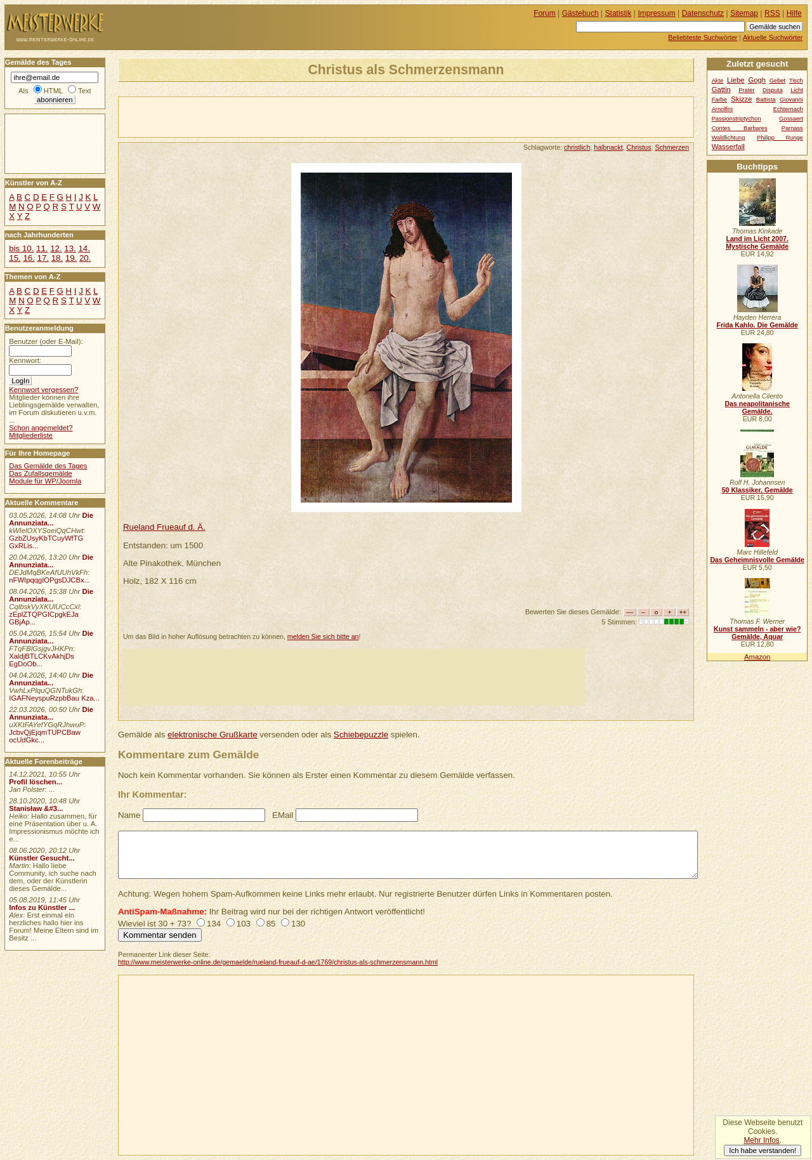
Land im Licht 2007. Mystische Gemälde (757, 242)
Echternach (788, 109)
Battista (766, 99)
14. (83, 248)
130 (298, 923)
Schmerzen (672, 147)
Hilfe (794, 13)
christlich (577, 147)
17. (43, 258)
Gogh (757, 80)
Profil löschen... (35, 782)
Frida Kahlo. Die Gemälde (757, 325)
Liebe (736, 80)
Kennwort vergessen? (43, 389)
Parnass (792, 128)
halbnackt (608, 147)
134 (214, 923)
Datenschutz (703, 13)
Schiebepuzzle (361, 734)
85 (271, 923)
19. (71, 258)
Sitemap (744, 13)
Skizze (741, 99)
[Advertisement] (267, 116)
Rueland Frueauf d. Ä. (164, 527)
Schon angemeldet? (40, 428)
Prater (746, 90)
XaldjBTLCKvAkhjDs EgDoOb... (41, 660)
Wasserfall (728, 146)
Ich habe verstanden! (762, 1150)
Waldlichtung (728, 138)
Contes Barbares (740, 128)
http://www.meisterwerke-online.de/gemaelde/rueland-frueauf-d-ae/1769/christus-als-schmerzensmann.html (278, 962)
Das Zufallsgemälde (40, 473)
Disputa (772, 90)
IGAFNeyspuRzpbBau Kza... (54, 698)
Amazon (757, 657)
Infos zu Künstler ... (42, 907)
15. (14, 258)
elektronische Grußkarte (212, 734)
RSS (772, 13)
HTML (53, 91)
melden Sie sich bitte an (323, 636)
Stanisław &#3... (36, 808)
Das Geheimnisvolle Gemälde (757, 560)
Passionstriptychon (736, 118)
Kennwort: (25, 360)
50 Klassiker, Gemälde (757, 490)
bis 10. (21, 248)
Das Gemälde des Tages (48, 466)
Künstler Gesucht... (41, 858)
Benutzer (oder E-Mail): (45, 341)
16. (28, 258)
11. (42, 248)
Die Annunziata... (51, 519)
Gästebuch (580, 13)
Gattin (721, 89)
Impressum (657, 13)
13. (69, 248)
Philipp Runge (780, 138)
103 (244, 923)
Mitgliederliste (31, 435)
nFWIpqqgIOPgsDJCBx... (49, 580)
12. (56, 248)
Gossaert (791, 118)
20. (85, 258)
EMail (282, 815)
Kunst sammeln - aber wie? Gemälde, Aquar (757, 632)
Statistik (618, 13)
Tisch (796, 80)
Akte (718, 80)
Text (84, 91)
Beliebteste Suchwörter (702, 37)
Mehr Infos (761, 1140)
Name (129, 815)
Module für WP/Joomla (45, 481)
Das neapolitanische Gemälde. (757, 407)
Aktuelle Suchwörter (772, 37)
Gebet (777, 80)
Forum (545, 13)
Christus (639, 147)
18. (57, 258)
